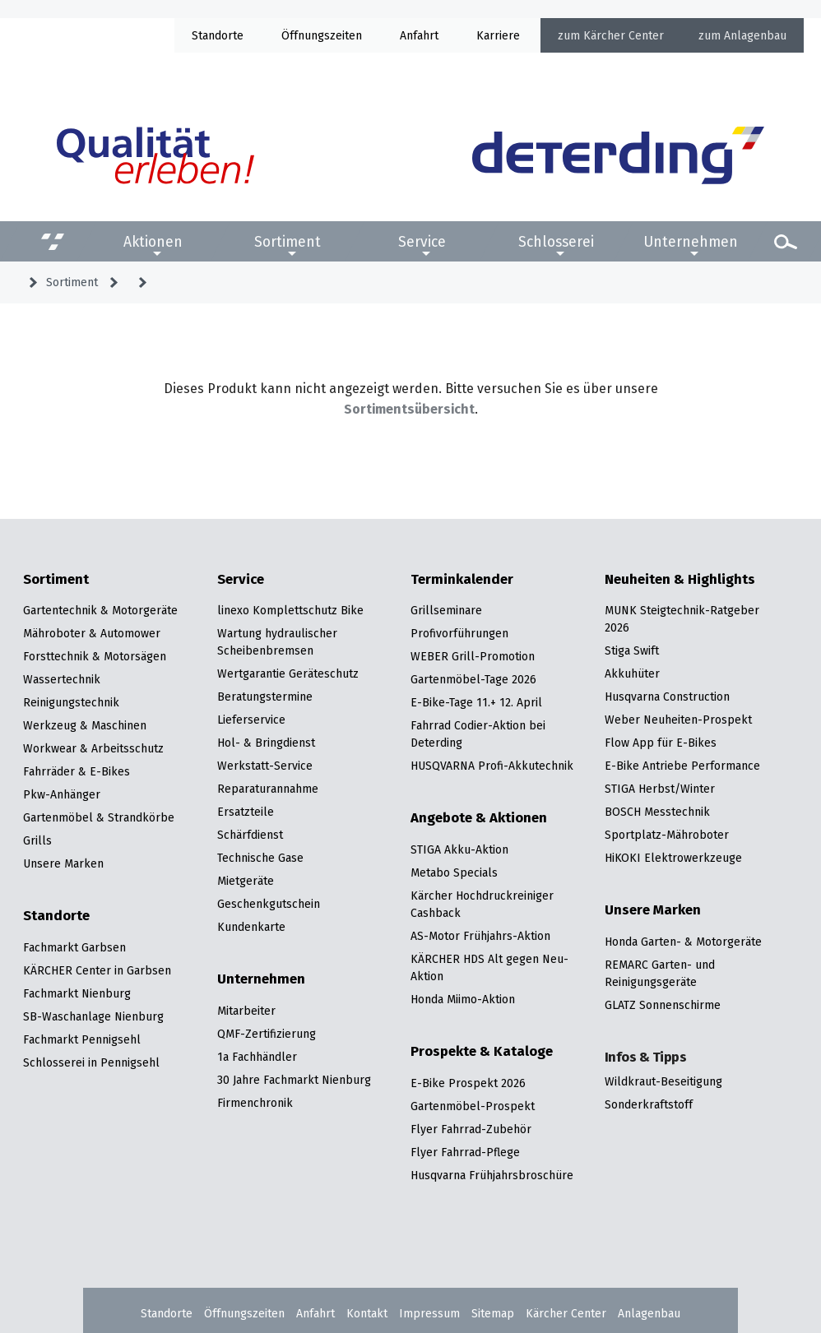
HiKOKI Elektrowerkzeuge (673, 857)
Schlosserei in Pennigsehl (91, 1062)
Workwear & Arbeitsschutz (93, 748)
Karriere (498, 35)
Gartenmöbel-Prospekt (472, 1106)
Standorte (218, 35)
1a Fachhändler (257, 1056)
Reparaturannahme (267, 788)
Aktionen (153, 242)
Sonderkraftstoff (649, 1104)
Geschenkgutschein (268, 904)
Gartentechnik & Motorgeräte (100, 610)
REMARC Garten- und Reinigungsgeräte (660, 973)
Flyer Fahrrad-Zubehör (470, 1129)
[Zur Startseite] (618, 155)
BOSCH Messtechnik (657, 811)
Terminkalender (461, 580)
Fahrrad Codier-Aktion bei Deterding (477, 734)
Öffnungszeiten (244, 1313)
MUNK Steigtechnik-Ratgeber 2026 (682, 619)
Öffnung (302, 35)
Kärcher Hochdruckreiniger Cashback (482, 904)
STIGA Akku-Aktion (459, 849)
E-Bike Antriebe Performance (682, 765)
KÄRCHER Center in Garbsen (97, 970)
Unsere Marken (63, 863)
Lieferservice (251, 719)
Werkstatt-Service (265, 765)
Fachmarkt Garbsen (74, 947)
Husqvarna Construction (667, 696)
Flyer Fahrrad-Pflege (465, 1152)
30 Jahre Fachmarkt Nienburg (294, 1079)
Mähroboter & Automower (91, 633)
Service (422, 242)
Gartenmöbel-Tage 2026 (473, 679)
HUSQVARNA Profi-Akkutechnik (491, 765)
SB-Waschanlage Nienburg (93, 1016)
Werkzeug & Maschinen (84, 725)
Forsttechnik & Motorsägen (94, 656)
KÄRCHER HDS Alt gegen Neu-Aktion (489, 967)
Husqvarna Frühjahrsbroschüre (491, 1175)
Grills (37, 840)
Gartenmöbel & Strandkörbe (98, 817)
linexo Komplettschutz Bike (290, 610)
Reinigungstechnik (71, 702)
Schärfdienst (250, 834)
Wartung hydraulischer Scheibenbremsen (277, 642)
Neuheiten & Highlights (680, 580)
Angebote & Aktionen (478, 818)
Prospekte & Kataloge (481, 1052)
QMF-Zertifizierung (266, 1033)
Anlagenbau (755, 35)
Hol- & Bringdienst (266, 742)
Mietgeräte (245, 880)
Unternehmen (690, 242)
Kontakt (366, 1313)
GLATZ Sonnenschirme (663, 1005)
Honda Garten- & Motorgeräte (683, 941)
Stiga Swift (632, 650)
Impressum (429, 1313)
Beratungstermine (265, 696)
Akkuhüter (632, 673)
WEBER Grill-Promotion (472, 656)
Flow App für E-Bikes (661, 742)
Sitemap (492, 1313)
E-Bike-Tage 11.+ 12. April (476, 702)
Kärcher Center (623, 35)
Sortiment (287, 242)
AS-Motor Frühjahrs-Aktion (480, 936)
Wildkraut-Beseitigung (663, 1081)
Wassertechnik (61, 679)
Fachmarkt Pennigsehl (82, 1039)
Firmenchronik (255, 1103)
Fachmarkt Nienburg (77, 993)
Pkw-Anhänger (61, 794)
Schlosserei (556, 242)
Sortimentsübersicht (409, 409)
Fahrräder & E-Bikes (76, 771)
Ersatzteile (245, 811)
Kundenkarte (251, 927)
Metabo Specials (454, 872)
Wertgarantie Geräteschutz (288, 673)
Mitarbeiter (246, 1010)
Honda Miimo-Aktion (462, 999)
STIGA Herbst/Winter (660, 788)
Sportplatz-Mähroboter (667, 834)
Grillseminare (446, 610)
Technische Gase (260, 857)
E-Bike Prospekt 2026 (468, 1083)
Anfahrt (419, 35)
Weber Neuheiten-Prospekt (678, 719)
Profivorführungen (459, 633)
